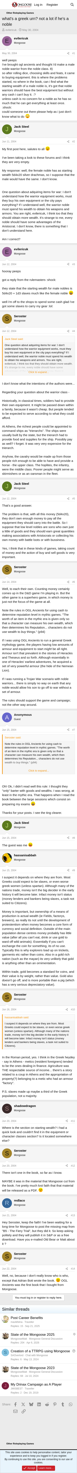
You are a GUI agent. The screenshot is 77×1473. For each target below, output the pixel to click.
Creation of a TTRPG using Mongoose (40, 1351)
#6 (73, 582)
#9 (73, 870)
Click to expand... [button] (39, 372)
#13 (73, 1215)
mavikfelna (16, 1322)
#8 (73, 837)
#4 (73, 331)
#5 (73, 498)
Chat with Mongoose (36, 1355)
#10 (73, 1009)
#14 (73, 1268)
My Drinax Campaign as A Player (36, 1384)
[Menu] (5, 5)
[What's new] (64, 4)
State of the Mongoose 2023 (33, 1368)
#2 (73, 141)
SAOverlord (17, 1355)
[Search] (72, 4)
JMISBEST (17, 1388)
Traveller (29, 1322)
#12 (73, 1165)
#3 (73, 264)
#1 (73, 53)
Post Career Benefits (27, 1318)
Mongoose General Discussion (45, 1338)
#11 (73, 1121)
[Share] (68, 53)
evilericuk (11, 29)
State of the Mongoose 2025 (33, 1335)
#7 (73, 729)
